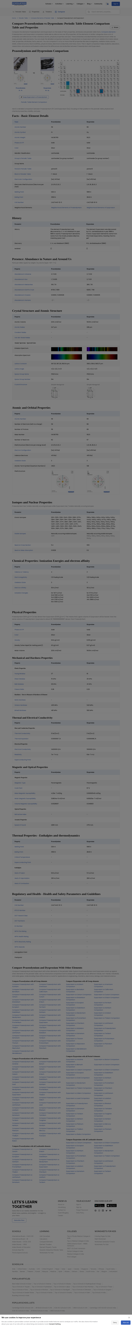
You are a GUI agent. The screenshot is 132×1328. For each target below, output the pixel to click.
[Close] (129, 1317)
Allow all (126, 1322)
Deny (115, 1322)
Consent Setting (55, 1324)
